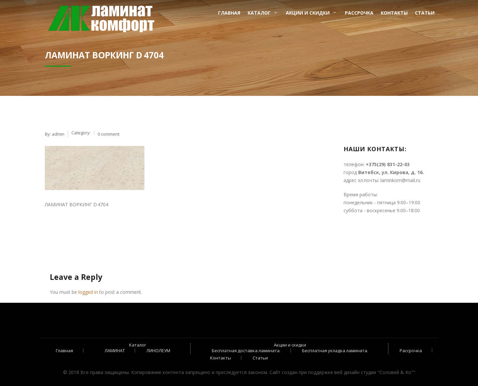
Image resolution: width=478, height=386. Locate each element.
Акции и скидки (308, 13)
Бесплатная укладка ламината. (335, 351)
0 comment (109, 134)
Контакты (394, 13)
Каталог (259, 13)
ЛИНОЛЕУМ (158, 351)
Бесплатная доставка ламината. (246, 351)
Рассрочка (359, 13)
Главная (229, 13)
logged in (88, 292)
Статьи (425, 13)
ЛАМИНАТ (115, 351)
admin (58, 134)
